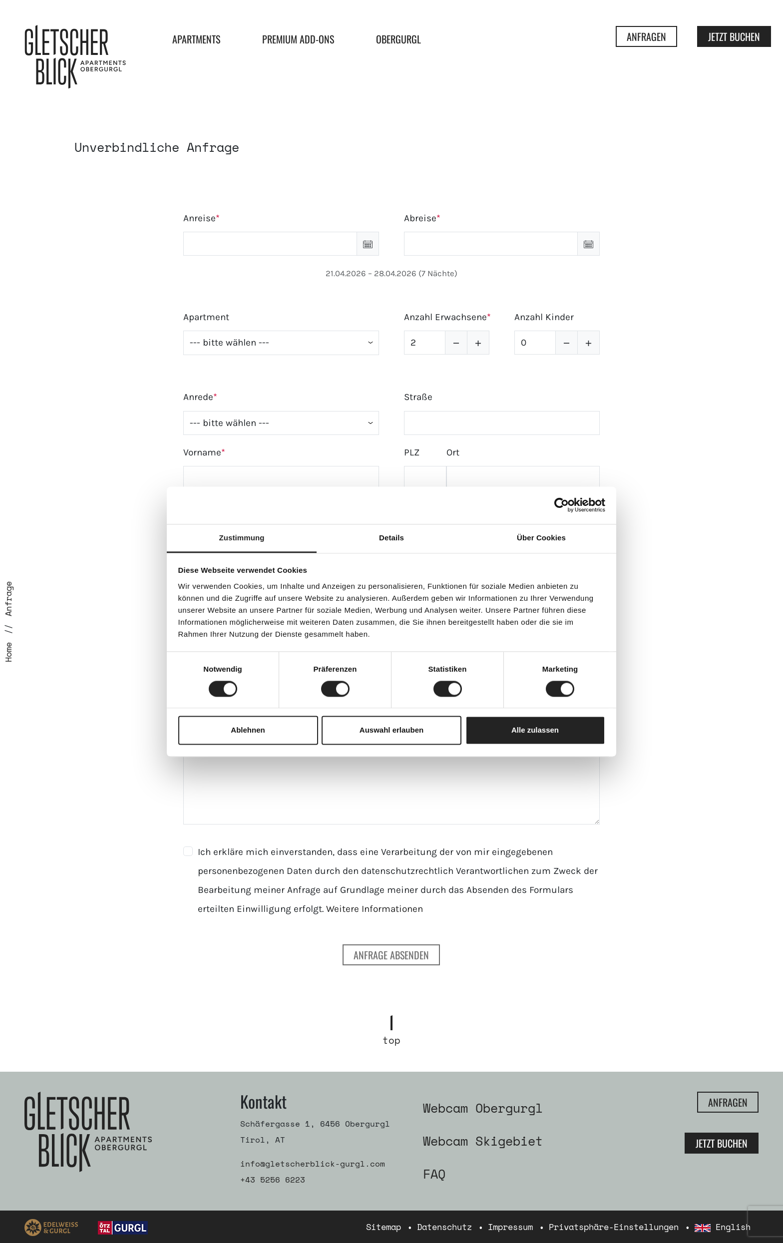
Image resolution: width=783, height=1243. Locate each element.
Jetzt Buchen (734, 36)
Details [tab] (391, 537)
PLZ (411, 452)
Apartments (196, 38)
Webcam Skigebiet (483, 1141)
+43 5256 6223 (272, 1180)
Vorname (202, 452)
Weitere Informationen (374, 908)
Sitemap (383, 1227)
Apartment (206, 317)
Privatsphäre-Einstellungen (614, 1227)
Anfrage (8, 598)
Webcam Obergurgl (483, 1108)
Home (8, 652)
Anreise (199, 218)
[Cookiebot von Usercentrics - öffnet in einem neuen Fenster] (561, 504)
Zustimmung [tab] (242, 537)
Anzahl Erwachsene (445, 317)
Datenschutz (444, 1227)
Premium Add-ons (298, 38)
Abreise (420, 218)
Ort (452, 452)
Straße (418, 397)
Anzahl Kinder (544, 317)
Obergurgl (398, 38)
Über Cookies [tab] (541, 537)
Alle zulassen (535, 730)
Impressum (510, 1227)
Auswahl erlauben (391, 730)
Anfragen (646, 36)
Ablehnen (248, 730)
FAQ (434, 1174)
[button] (368, 244)
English (723, 1227)
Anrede (198, 397)
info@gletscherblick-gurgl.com (312, 1164)
